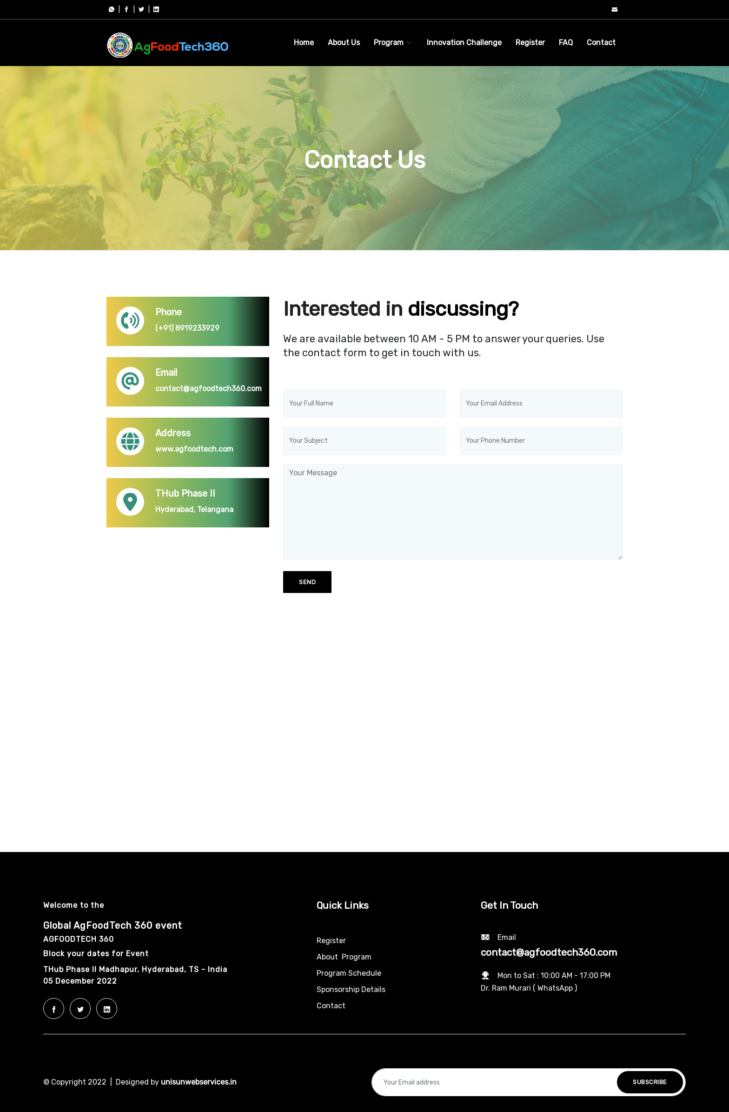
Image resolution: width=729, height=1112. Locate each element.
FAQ (566, 42)
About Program (344, 956)
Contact (601, 42)
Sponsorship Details (351, 989)
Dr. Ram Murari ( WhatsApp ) (529, 988)
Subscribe (650, 1082)
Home (304, 42)
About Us (344, 42)
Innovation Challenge (464, 42)
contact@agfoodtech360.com (549, 952)
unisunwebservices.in (199, 1082)
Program (393, 42)
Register (530, 42)
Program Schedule (349, 973)
